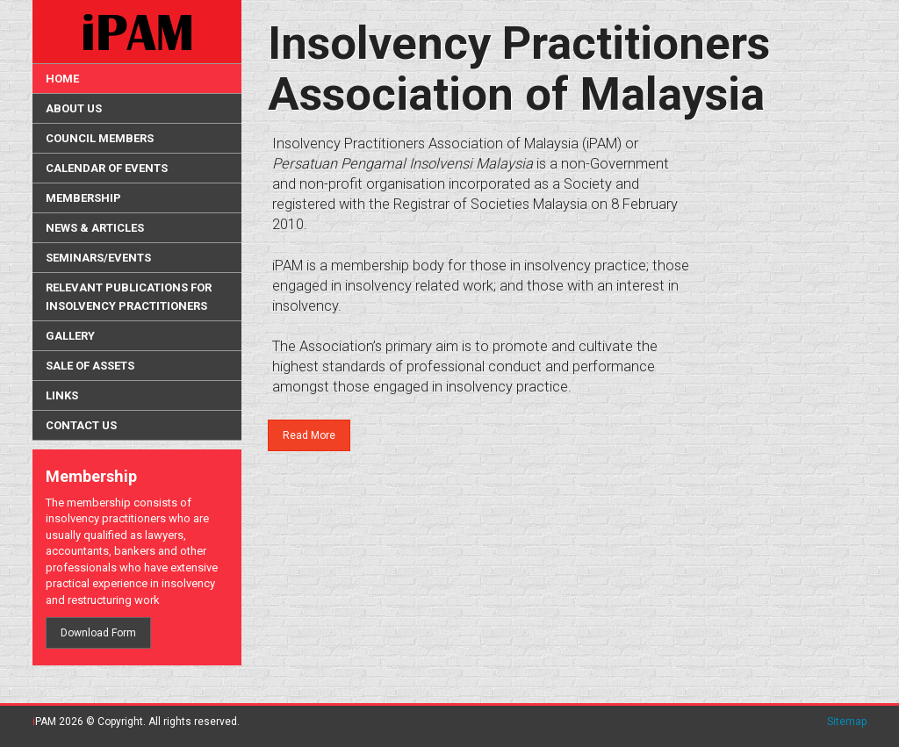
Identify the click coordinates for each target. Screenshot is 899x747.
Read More (309, 435)
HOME (62, 78)
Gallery (70, 335)
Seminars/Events (98, 257)
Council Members (100, 138)
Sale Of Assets (90, 365)
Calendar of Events (107, 168)
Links (62, 395)
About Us (74, 108)
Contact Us (81, 425)
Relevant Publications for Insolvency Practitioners (129, 296)
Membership (83, 198)
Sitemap (847, 721)
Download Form (98, 633)
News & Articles (95, 227)
